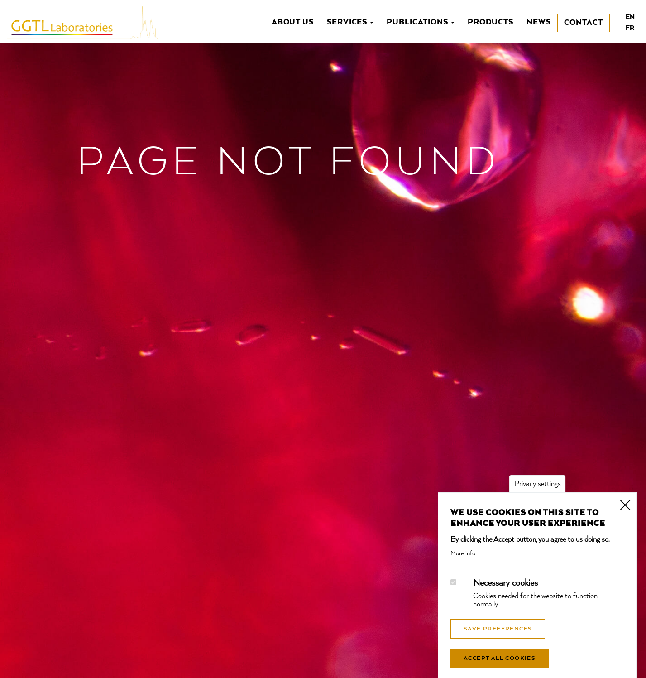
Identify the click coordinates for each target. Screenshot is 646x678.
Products (491, 22)
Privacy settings (537, 493)
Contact (583, 23)
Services (350, 22)
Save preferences (498, 637)
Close (625, 512)
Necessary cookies (505, 591)
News (538, 22)
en (630, 17)
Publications (421, 22)
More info (462, 561)
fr (630, 28)
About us (293, 22)
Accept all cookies (500, 667)
